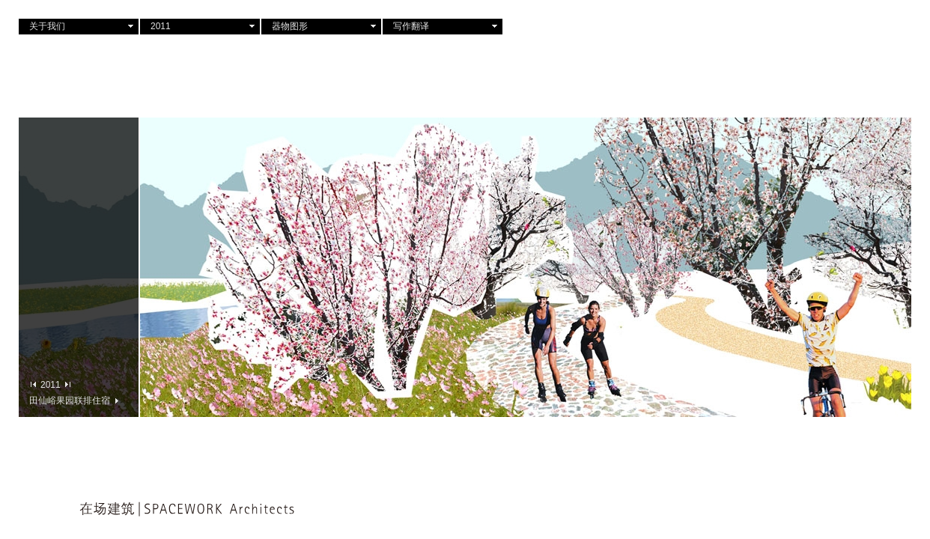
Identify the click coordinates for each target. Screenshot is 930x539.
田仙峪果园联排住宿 (73, 400)
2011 (161, 26)
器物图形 (290, 26)
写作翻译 (411, 26)
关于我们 (47, 26)
